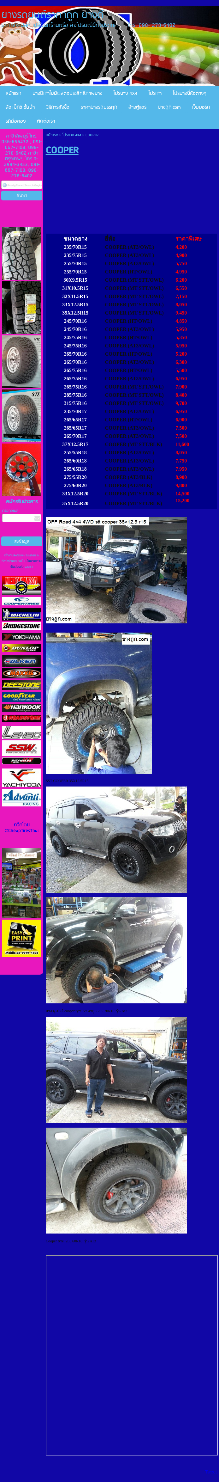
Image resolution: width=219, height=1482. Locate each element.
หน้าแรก (52, 135)
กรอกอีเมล (10, 510)
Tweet (211, 1471)
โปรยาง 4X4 (71, 135)
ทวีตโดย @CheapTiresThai (21, 828)
